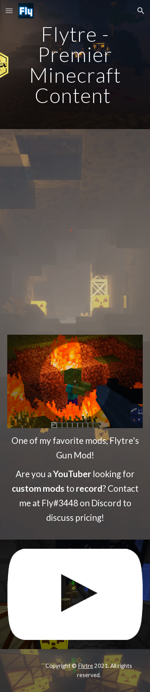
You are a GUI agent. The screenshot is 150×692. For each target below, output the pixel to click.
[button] (9, 10)
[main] (74, 64)
